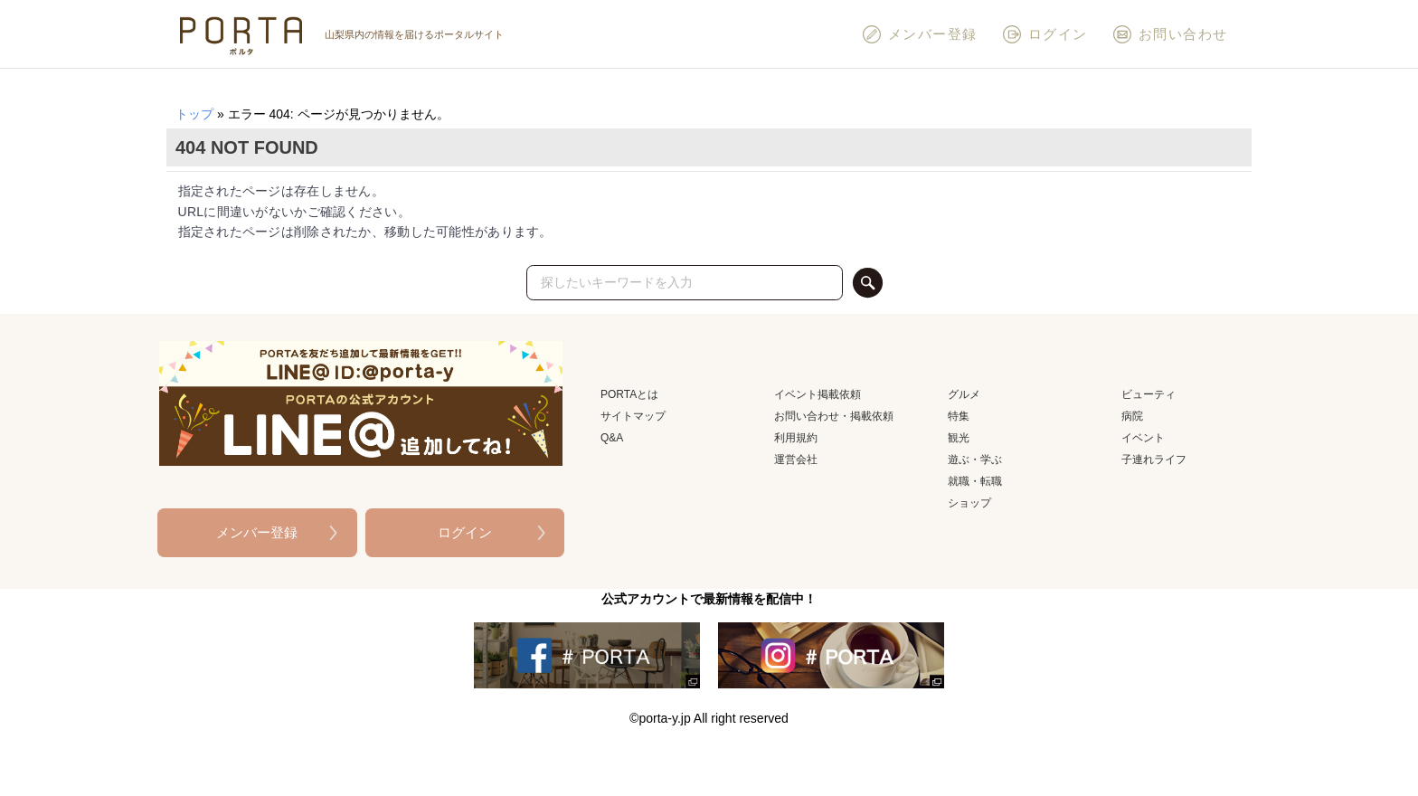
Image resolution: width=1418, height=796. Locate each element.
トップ (194, 114)
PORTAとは (629, 394)
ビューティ (1148, 394)
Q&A (611, 437)
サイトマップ (633, 416)
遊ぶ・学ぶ (975, 459)
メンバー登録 (919, 34)
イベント (1143, 437)
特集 (958, 416)
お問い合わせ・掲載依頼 (833, 416)
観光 (958, 437)
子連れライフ (1153, 459)
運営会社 (796, 459)
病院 (1132, 416)
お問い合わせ (1169, 34)
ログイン (1044, 34)
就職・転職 (975, 481)
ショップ (969, 503)
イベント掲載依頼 (817, 394)
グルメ (964, 394)
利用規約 (796, 437)
